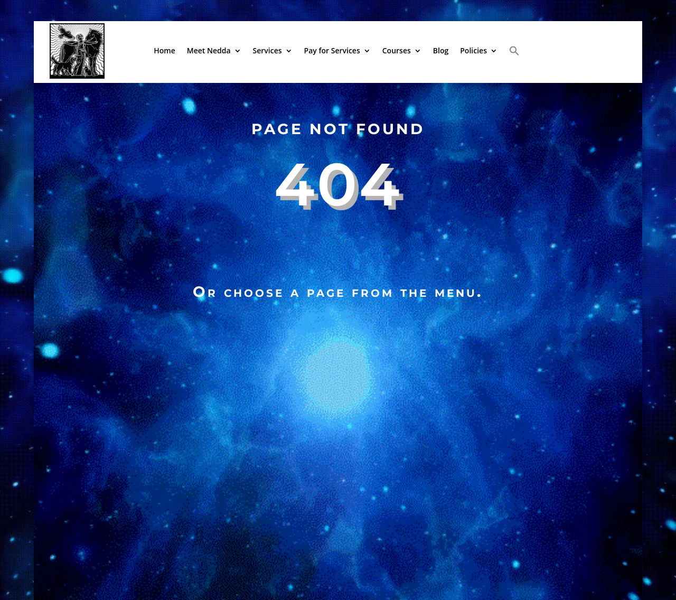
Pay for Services (332, 50)
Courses (396, 50)
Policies (473, 50)
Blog (440, 50)
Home (164, 50)
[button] (514, 51)
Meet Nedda (209, 50)
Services (267, 50)
